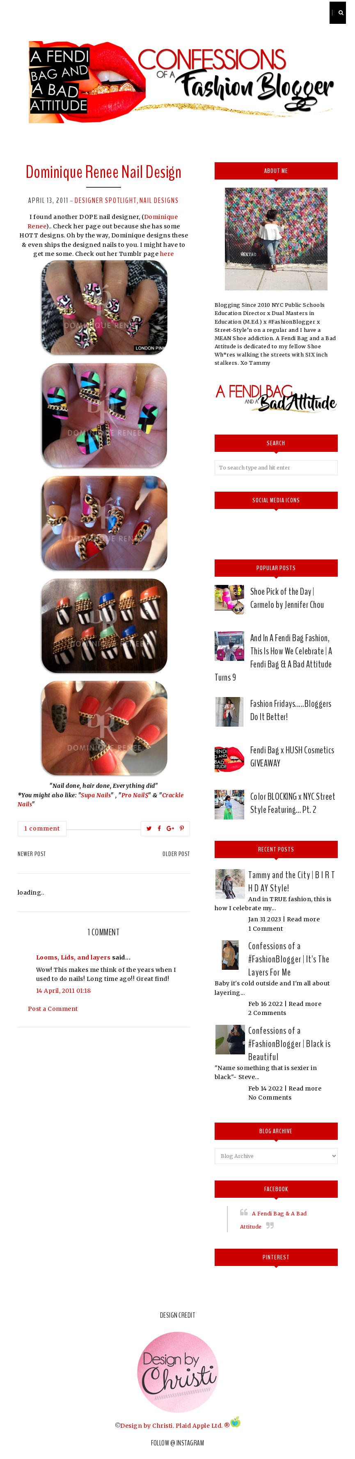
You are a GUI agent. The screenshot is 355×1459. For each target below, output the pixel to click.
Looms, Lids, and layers (73, 957)
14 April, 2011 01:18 (63, 990)
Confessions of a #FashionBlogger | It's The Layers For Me (289, 959)
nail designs (159, 200)
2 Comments (267, 1013)
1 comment (42, 828)
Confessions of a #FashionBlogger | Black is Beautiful (289, 1043)
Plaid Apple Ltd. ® (203, 1425)
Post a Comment (53, 1009)
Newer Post (32, 853)
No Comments (270, 1097)
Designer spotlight (106, 200)
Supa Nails (95, 795)
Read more (303, 919)
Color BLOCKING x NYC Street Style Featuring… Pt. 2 (293, 803)
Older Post (176, 853)
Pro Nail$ (134, 795)
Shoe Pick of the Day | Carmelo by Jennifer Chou (287, 598)
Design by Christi (146, 1425)
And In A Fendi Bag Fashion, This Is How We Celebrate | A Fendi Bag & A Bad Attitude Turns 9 (273, 657)
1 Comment (265, 928)
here (166, 254)
